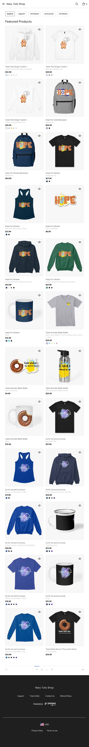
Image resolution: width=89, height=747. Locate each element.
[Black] (47, 181)
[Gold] (11, 128)
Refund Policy (65, 696)
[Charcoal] (52, 498)
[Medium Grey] (47, 128)
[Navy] (49, 181)
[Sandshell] (9, 75)
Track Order (35, 696)
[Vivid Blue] (9, 341)
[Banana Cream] (52, 343)
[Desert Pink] (56, 343)
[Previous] (7, 668)
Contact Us (50, 696)
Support (21, 696)
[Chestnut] (11, 287)
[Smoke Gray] (14, 604)
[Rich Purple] (52, 551)
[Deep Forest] (47, 287)
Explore (10, 14)
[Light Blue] (9, 128)
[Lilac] (14, 75)
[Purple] (54, 498)
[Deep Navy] (49, 128)
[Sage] (49, 75)
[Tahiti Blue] (49, 343)
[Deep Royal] (6, 551)
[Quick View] (39, 29)
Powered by (44, 704)
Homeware (34, 14)
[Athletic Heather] (11, 75)
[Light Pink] (16, 128)
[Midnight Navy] (6, 234)
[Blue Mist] (16, 75)
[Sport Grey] (14, 128)
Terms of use (52, 731)
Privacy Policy (37, 731)
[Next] (82, 668)
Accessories (49, 14)
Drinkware (63, 14)
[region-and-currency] (44, 724)
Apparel (22, 14)
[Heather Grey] (47, 343)
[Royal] (6, 498)
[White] (6, 75)
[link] (24, 44)
